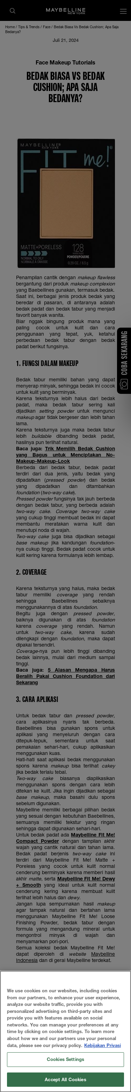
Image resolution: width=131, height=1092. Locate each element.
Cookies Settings (65, 1066)
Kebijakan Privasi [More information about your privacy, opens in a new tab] (102, 1051)
